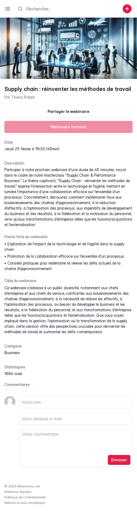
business (12, 352)
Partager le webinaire (68, 111)
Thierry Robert (23, 97)
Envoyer (119, 459)
